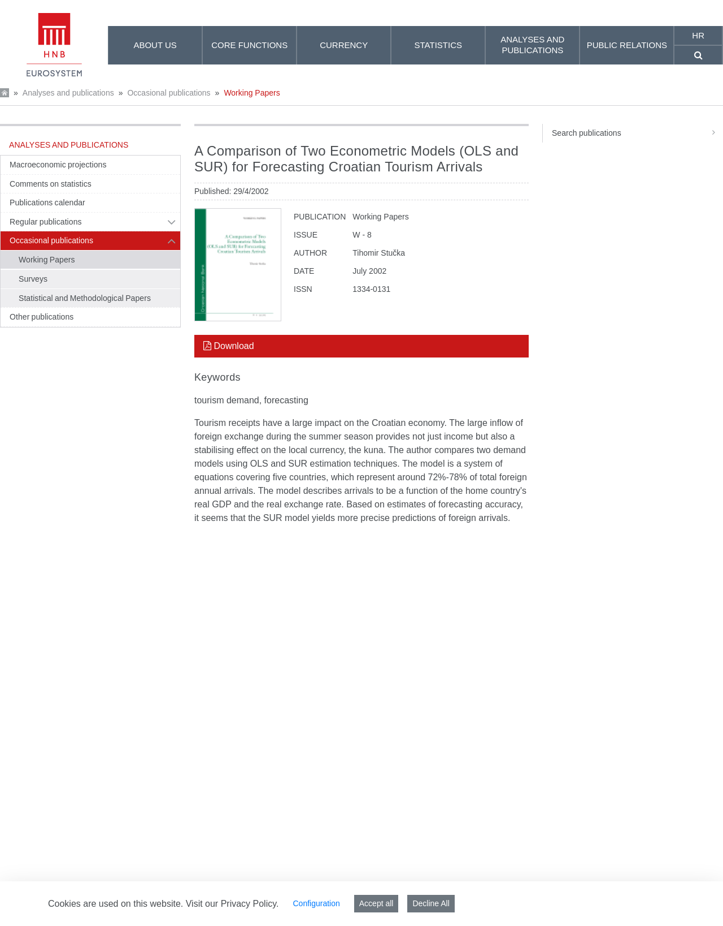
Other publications (41, 316)
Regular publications (46, 221)
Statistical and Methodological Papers (85, 298)
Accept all (376, 903)
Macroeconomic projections (58, 164)
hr (698, 35)
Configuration (316, 903)
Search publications (637, 132)
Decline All (430, 903)
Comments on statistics (51, 183)
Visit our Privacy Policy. (232, 903)
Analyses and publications (68, 92)
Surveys (33, 278)
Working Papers (252, 92)
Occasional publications (168, 92)
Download (228, 346)
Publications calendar (47, 202)
